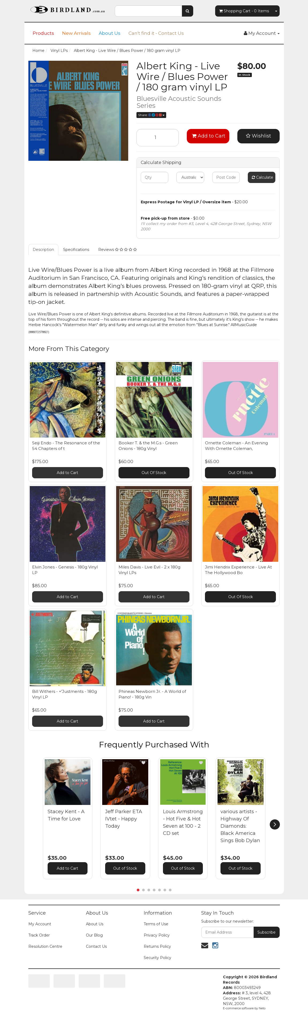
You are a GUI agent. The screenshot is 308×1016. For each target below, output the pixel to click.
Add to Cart (208, 136)
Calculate (262, 177)
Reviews (117, 249)
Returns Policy (157, 946)
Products (43, 33)
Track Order (39, 935)
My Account (39, 924)
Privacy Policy (157, 935)
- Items (244, 11)
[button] (85, 763)
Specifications (76, 249)
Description (43, 249)
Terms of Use (156, 924)
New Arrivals (76, 33)
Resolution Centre (45, 946)
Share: (151, 115)
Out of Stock (125, 868)
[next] (275, 824)
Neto (262, 1008)
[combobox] (148, 11)
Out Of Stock (154, 472)
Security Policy (157, 957)
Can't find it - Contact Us (156, 33)
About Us (109, 33)
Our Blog (94, 935)
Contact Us (96, 946)
